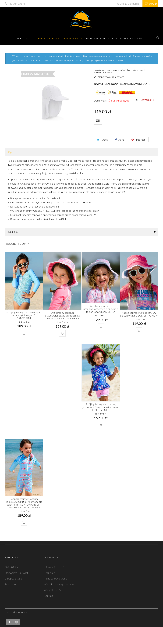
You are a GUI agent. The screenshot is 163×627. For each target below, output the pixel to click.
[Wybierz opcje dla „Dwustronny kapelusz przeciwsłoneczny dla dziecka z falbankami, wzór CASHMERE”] (62, 333)
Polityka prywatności (55, 578)
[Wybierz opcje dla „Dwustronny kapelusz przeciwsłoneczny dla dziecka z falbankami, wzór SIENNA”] (101, 327)
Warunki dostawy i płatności (59, 584)
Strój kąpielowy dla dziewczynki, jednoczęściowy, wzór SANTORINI (24, 315)
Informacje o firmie (54, 567)
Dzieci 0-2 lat (12, 567)
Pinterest (138, 139)
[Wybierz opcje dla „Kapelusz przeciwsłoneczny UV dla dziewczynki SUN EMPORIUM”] (139, 330)
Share (119, 139)
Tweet (102, 139)
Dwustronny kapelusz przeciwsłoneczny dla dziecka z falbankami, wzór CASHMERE (62, 315)
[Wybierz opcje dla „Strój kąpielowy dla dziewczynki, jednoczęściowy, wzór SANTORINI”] (24, 333)
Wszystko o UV (52, 589)
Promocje (10, 584)
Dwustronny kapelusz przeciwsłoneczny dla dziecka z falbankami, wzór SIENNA (100, 308)
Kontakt (48, 595)
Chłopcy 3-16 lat (14, 578)
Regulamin (49, 572)
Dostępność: (100, 100)
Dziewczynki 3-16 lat (16, 572)
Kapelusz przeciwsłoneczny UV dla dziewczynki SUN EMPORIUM (139, 314)
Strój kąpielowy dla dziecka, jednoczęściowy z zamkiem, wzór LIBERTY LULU (101, 407)
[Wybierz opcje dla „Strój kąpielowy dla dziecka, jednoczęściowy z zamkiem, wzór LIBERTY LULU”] (101, 425)
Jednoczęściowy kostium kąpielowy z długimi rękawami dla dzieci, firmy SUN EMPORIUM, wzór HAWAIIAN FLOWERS (24, 503)
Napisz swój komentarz (111, 76)
